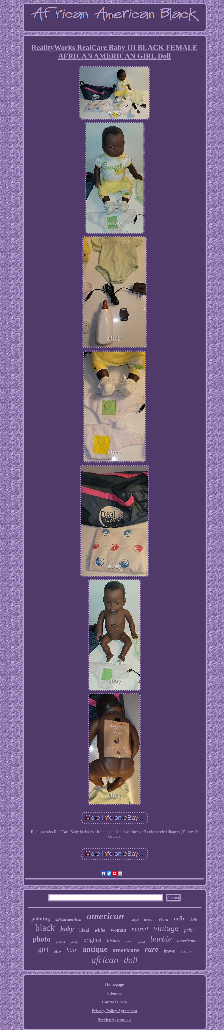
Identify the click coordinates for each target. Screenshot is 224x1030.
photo (41, 939)
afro (57, 951)
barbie (161, 938)
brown (170, 951)
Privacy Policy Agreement (114, 1011)
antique (94, 949)
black (45, 928)
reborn (162, 919)
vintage (166, 928)
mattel (140, 929)
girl (43, 949)
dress (148, 919)
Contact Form (114, 1002)
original (92, 940)
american (105, 916)
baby (67, 929)
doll (131, 960)
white (100, 930)
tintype (134, 920)
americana (187, 941)
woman (118, 930)
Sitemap (114, 993)
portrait (60, 941)
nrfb (179, 918)
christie (186, 951)
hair (72, 950)
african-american (68, 919)
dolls (194, 919)
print (189, 930)
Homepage (114, 984)
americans (126, 950)
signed (141, 941)
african (105, 960)
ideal (84, 930)
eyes (129, 941)
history (113, 940)
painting (40, 919)
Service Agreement (114, 1019)
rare (152, 949)
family (74, 941)
